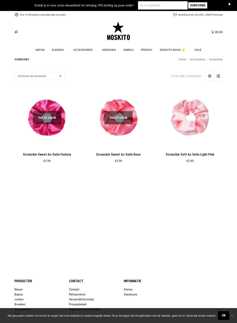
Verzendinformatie (81, 299)
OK (224, 315)
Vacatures (130, 294)
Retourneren (77, 294)
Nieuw (18, 289)
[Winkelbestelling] (39, 76)
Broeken (19, 304)
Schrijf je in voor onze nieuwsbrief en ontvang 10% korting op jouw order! (84, 5)
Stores (128, 289)
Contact (74, 289)
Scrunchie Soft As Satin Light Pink (190, 154)
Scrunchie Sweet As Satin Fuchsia (47, 154)
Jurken (19, 299)
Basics (18, 294)
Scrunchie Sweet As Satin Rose (118, 154)
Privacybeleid (77, 304)
